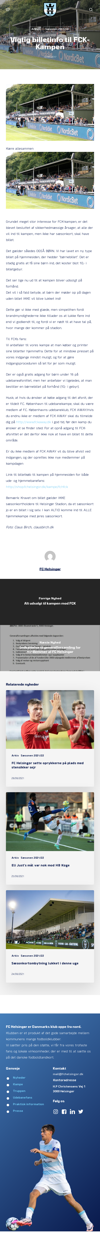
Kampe (18, 1084)
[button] (8, 9)
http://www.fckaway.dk (33, 422)
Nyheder (19, 1077)
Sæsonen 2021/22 (32, 755)
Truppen (19, 1091)
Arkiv (35, 29)
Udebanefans (22, 1097)
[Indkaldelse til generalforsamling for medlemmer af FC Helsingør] (50, 648)
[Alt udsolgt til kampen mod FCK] (50, 602)
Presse (18, 1111)
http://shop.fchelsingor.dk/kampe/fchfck (37, 487)
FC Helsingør (50, 569)
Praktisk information (28, 1104)
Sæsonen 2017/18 (56, 29)
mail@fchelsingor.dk (68, 1074)
